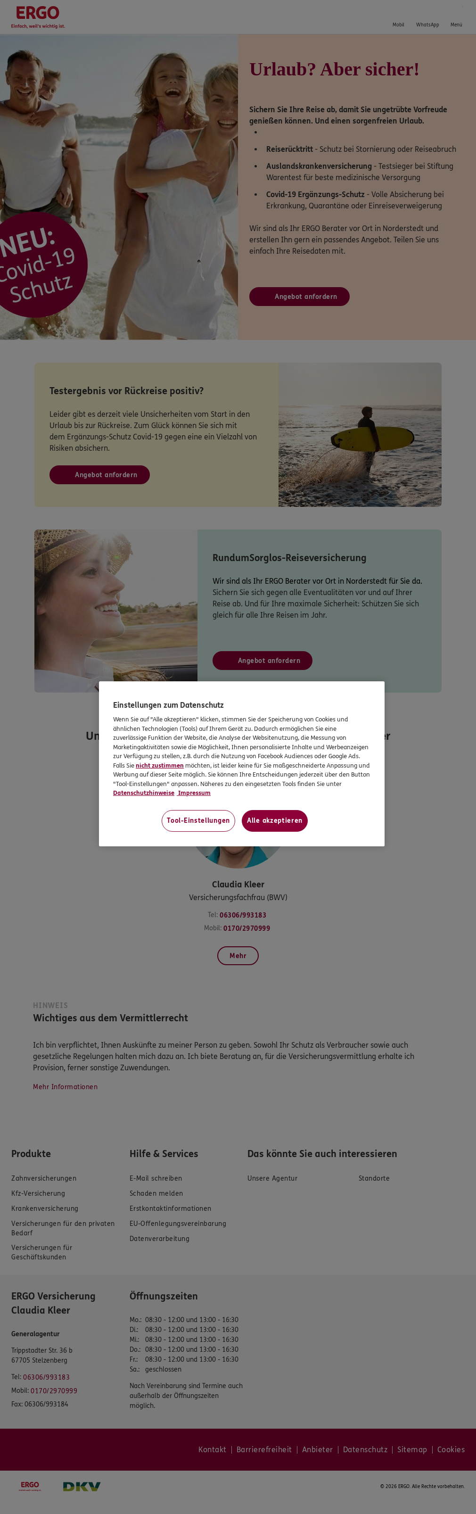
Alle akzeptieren (275, 821)
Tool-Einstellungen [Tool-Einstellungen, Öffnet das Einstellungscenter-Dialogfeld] (198, 821)
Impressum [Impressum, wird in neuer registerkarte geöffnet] (194, 793)
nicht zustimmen (160, 765)
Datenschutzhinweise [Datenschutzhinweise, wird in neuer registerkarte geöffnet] (143, 793)
